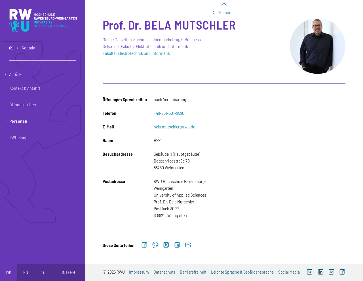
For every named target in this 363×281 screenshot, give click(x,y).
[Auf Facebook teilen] (144, 245)
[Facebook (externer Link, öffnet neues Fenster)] (342, 272)
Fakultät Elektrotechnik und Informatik (136, 53)
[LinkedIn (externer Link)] (320, 272)
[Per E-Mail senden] (188, 245)
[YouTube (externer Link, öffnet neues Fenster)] (331, 272)
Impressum (139, 271)
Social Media (289, 271)
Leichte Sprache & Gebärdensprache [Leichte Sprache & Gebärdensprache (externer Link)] (242, 271)
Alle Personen (224, 12)
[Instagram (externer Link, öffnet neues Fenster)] (310, 272)
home (11, 47)
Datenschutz (164, 271)
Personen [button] (18, 121)
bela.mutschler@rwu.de (174, 126)
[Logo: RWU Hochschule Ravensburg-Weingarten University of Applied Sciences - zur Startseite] (43, 20)
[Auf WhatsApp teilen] (155, 245)
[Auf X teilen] (166, 245)
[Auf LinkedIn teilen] (177, 245)
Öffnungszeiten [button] (22, 104)
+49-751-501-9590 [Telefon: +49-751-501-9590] (169, 113)
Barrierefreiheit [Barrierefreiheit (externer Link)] (193, 271)
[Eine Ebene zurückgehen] (42, 74)
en (25, 272)
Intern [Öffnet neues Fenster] (68, 272)
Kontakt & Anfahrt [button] (24, 88)
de (8, 272)
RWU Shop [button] (18, 137)
